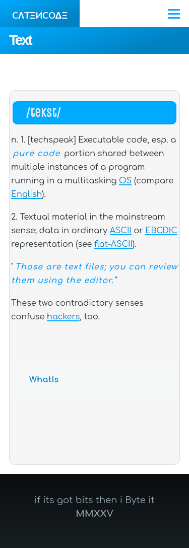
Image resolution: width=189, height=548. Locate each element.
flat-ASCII (113, 244)
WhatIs (44, 379)
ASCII (121, 230)
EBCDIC (161, 230)
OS (125, 180)
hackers (63, 316)
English (26, 194)
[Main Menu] (174, 14)
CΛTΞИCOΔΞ (40, 16)
